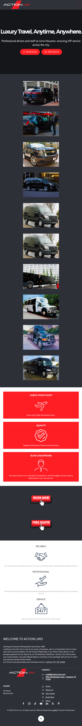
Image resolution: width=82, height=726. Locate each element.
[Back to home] (16, 5)
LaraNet (54, 710)
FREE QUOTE (52, 52)
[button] (78, 5)
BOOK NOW (30, 52)
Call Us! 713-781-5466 (55, 662)
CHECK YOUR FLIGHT (41, 395)
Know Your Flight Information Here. (41, 415)
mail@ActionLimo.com (55, 675)
